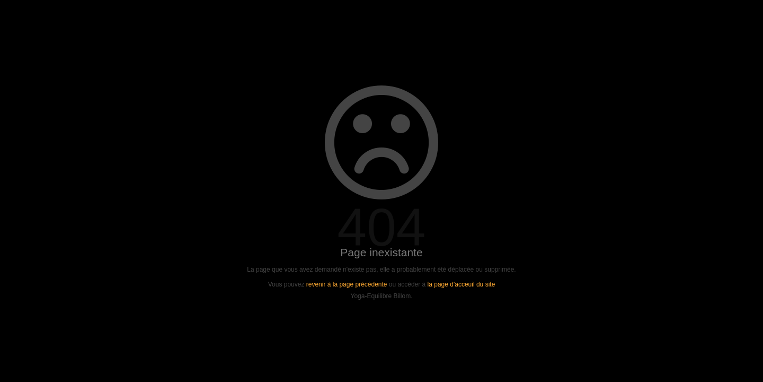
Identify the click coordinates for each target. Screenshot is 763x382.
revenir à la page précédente (346, 284)
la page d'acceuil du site (461, 284)
